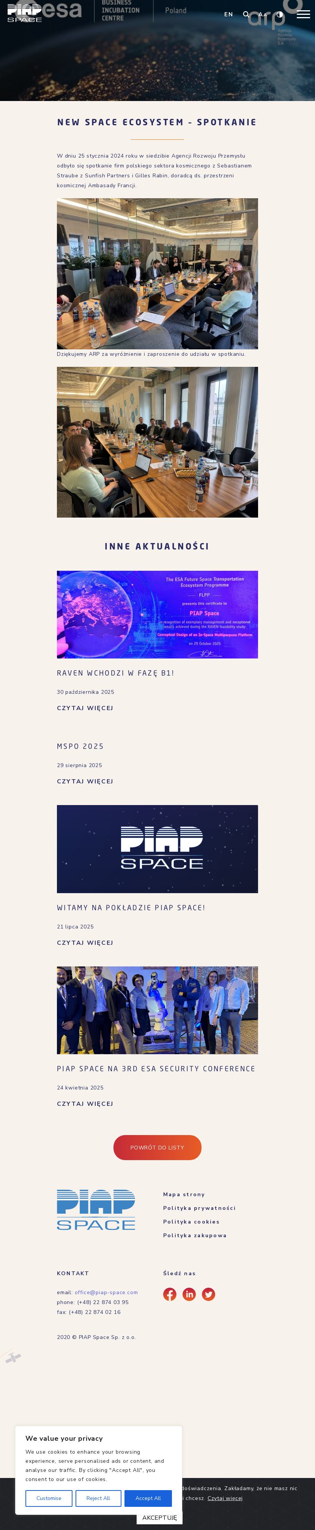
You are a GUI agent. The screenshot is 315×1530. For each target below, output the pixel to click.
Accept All (148, 1498)
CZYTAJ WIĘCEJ (85, 708)
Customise (48, 1498)
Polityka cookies (191, 1221)
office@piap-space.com (106, 1292)
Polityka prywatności (199, 1208)
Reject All (98, 1498)
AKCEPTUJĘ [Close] (159, 1516)
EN (228, 14)
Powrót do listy (157, 1147)
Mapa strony (184, 1194)
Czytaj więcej (225, 1496)
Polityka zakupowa (195, 1235)
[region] (98, 1470)
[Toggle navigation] (303, 14)
